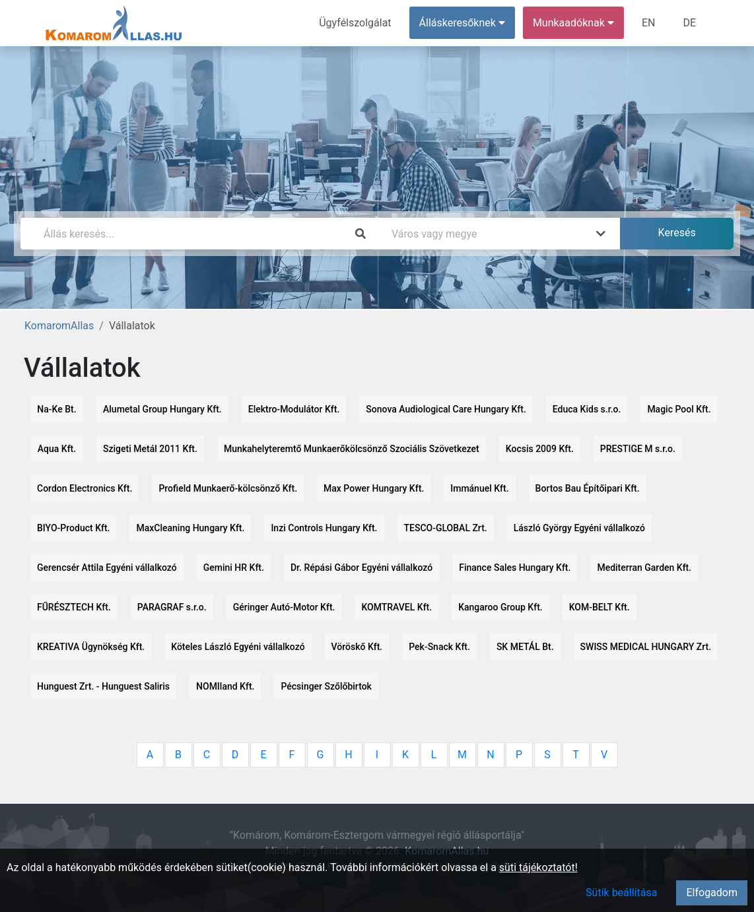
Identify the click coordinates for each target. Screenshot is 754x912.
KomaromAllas (59, 325)
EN (649, 22)
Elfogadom (711, 892)
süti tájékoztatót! (538, 867)
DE (689, 22)
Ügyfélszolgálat (355, 22)
